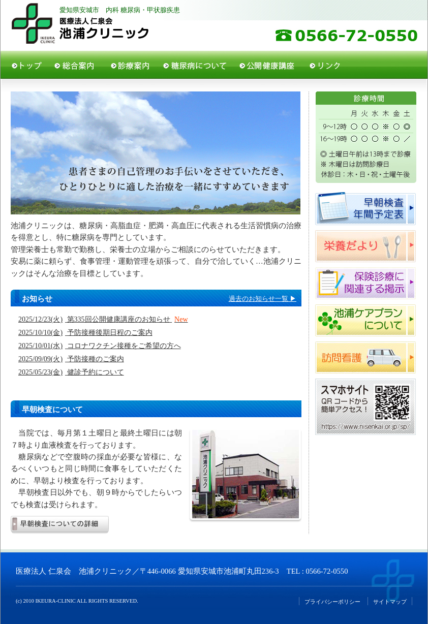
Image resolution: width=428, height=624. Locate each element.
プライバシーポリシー (332, 602)
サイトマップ (390, 602)
